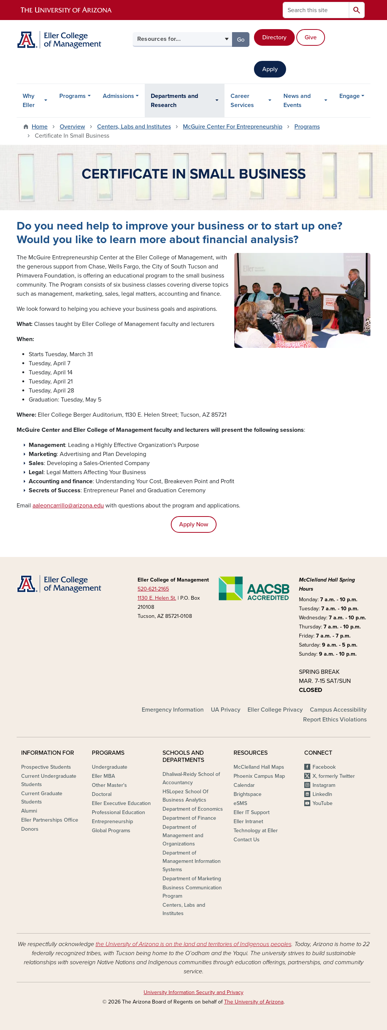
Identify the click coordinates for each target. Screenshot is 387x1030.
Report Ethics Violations (335, 719)
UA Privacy (225, 710)
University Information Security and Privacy (193, 992)
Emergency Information (173, 710)
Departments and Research (174, 100)
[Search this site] (316, 10)
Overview (72, 126)
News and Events (297, 100)
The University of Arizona (253, 1002)
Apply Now (193, 524)
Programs (72, 96)
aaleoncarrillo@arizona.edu (68, 505)
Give (311, 37)
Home (40, 126)
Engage (349, 96)
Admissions (118, 96)
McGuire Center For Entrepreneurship (232, 126)
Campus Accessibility (338, 710)
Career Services (242, 100)
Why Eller (29, 100)
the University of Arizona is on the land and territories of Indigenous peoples (193, 944)
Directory (274, 37)
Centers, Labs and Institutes (134, 126)
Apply (270, 69)
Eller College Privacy (275, 710)
